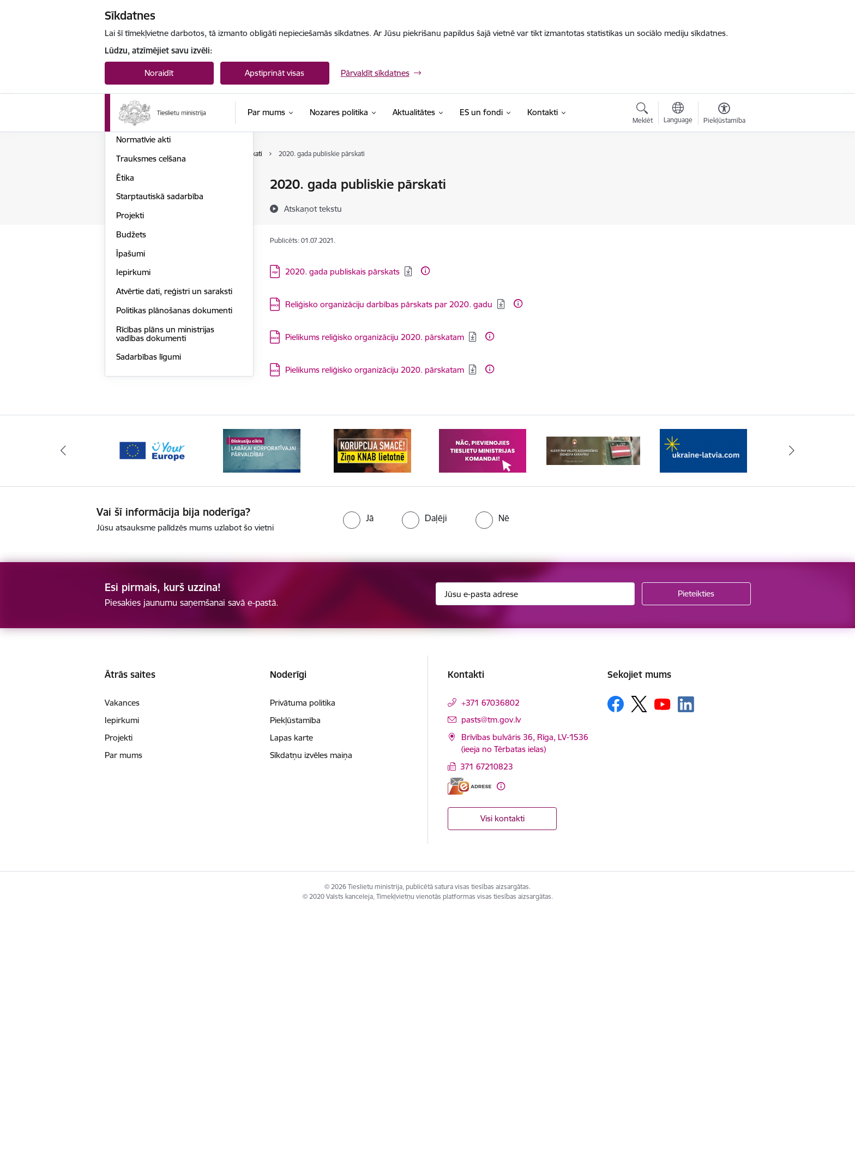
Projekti (130, 459)
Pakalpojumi (138, 280)
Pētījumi (130, 364)
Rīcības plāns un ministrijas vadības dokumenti (165, 577)
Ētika (125, 421)
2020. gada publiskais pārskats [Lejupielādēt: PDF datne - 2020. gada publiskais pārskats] (342, 271)
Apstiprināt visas (274, 73)
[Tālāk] (792, 694)
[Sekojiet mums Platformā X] (639, 948)
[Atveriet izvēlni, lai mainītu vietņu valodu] (678, 114)
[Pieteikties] (696, 837)
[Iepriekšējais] (63, 694)
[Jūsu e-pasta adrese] (535, 837)
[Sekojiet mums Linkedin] (686, 948)
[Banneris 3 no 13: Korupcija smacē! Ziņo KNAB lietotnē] (372, 694)
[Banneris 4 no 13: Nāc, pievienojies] (482, 694)
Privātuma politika (302, 946)
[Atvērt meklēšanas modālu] (642, 115)
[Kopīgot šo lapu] (723, 207)
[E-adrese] (469, 1030)
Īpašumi (130, 497)
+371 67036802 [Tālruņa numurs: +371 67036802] (490, 946)
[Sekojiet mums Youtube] (662, 947)
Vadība (128, 185)
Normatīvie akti (143, 383)
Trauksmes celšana (151, 402)
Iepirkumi (133, 516)
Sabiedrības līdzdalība (155, 299)
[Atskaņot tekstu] (313, 208)
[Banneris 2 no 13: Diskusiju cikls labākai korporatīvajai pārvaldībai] (261, 694)
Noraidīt (158, 73)
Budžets (131, 478)
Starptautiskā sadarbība (159, 440)
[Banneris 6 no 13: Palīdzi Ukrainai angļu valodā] (703, 694)
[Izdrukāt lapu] (723, 179)
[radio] (358, 761)
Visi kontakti (502, 1062)
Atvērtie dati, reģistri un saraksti (174, 535)
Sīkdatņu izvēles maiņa (311, 999)
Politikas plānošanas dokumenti (174, 554)
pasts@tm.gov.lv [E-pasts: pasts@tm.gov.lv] (491, 963)
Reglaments (138, 242)
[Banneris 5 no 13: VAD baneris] (593, 694)
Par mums (123, 999)
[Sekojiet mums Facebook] (615, 948)
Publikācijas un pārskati (159, 346)
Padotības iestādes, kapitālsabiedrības (151, 322)
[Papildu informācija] (425, 270)
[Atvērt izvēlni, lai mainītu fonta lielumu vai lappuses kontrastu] (724, 115)
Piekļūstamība (295, 964)
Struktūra (133, 223)
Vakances (133, 204)
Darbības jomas (144, 261)
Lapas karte (291, 981)
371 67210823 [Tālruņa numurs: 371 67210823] (486, 1010)
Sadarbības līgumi (148, 600)
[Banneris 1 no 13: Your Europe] (152, 694)
